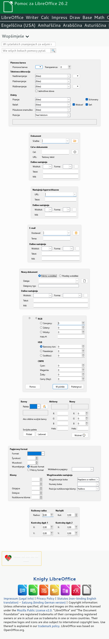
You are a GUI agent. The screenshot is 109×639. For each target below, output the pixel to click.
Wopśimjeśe (13, 36)
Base (87, 17)
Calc (45, 17)
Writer (32, 17)
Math (99, 17)
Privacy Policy (45, 598)
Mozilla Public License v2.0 (34, 610)
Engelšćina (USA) (18, 25)
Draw (74, 17)
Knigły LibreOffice (54, 579)
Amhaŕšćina (49, 25)
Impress (59, 17)
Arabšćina (72, 25)
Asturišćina (95, 25)
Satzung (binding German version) (44, 602)
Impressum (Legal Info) (19, 598)
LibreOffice (12, 17)
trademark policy (49, 626)
